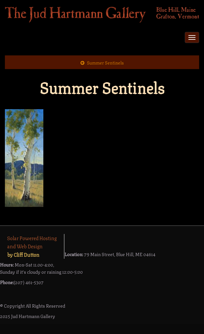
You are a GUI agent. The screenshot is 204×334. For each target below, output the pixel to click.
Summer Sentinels (105, 62)
